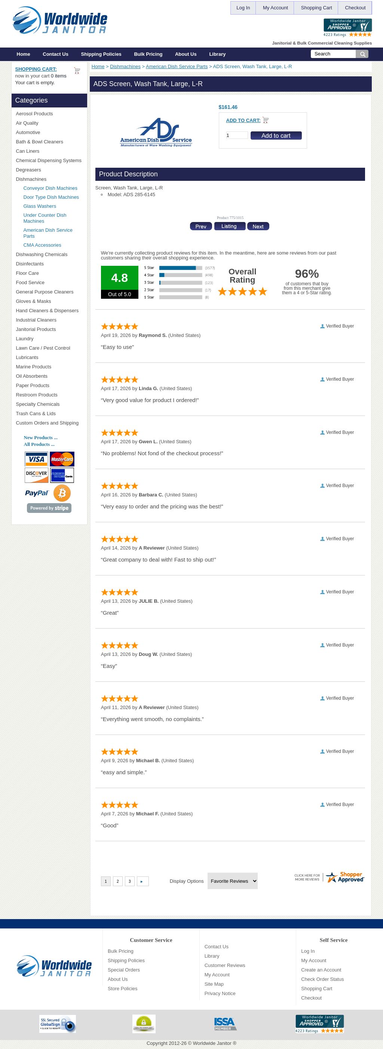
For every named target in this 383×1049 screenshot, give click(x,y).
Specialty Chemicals (49, 404)
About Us (186, 54)
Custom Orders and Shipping (49, 423)
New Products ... (41, 437)
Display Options (187, 881)
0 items (59, 76)
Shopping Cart (316, 7)
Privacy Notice (220, 993)
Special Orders (124, 970)
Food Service (30, 282)
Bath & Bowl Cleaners (39, 142)
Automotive (28, 132)
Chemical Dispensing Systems (49, 161)
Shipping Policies (101, 54)
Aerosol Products (49, 113)
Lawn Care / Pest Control (49, 348)
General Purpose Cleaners (45, 292)
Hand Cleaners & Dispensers (49, 311)
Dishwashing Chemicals (49, 254)
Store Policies (122, 988)
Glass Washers (40, 206)
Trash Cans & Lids (49, 413)
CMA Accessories (42, 245)
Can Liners (49, 151)
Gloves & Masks (49, 301)
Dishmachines (125, 66)
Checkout (355, 7)
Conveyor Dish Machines (51, 188)
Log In (243, 7)
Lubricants (27, 357)
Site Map (214, 984)
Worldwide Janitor (212, 1043)
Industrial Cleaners (36, 320)
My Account (275, 7)
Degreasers (28, 170)
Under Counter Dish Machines (45, 218)
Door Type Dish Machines (51, 197)
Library (217, 54)
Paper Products (49, 385)
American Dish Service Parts (177, 66)
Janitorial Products (49, 329)
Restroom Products (49, 395)
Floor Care (49, 273)
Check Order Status (322, 979)
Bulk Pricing (148, 54)
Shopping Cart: (36, 69)
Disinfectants (49, 264)
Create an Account (321, 970)
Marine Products (34, 367)
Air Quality (49, 123)
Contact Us (55, 54)
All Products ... (39, 444)
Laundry (49, 338)
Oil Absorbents (49, 376)
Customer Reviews (225, 965)
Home (23, 54)
